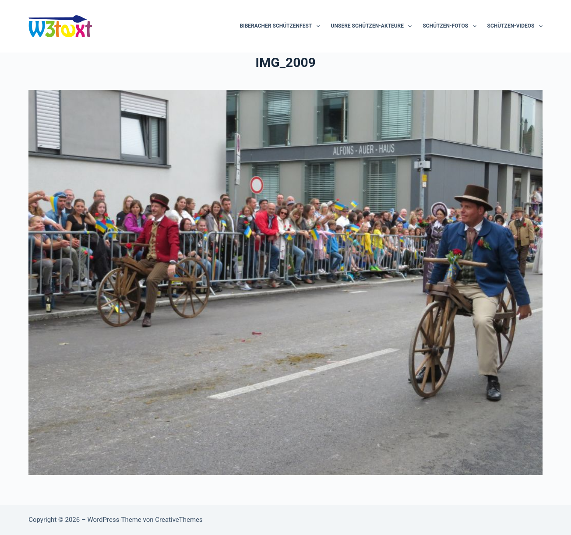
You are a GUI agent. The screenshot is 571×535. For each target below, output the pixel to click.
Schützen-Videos (515, 26)
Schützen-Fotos (451, 26)
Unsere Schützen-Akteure (373, 26)
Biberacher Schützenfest (282, 26)
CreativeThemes (179, 520)
